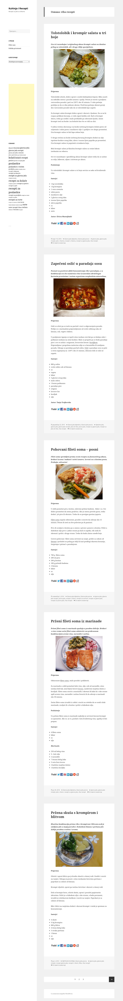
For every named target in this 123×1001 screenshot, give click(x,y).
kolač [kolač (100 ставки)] (24, 155)
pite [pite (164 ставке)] (24, 160)
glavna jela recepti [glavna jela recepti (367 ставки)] (16, 150)
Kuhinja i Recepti (18, 8)
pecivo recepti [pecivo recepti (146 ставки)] (18, 160)
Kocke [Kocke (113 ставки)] (21, 155)
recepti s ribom (71, 598)
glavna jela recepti (64, 427)
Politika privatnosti (15, 48)
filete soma (64, 680)
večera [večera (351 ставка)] (24, 207)
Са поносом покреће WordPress (62, 994)
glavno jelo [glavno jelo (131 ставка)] (12, 153)
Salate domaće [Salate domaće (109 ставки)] (12, 205)
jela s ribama (60, 241)
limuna (53, 541)
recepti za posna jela (57, 600)
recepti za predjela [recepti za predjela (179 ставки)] (15, 195)
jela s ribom (60, 792)
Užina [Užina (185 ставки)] (20, 207)
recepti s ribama (70, 241)
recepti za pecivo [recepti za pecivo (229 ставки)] (23, 183)
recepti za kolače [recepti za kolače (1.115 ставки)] (18, 180)
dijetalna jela (99, 425)
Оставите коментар (59, 243)
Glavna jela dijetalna (70, 239)
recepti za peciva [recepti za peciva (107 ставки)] (13, 183)
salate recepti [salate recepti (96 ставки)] (19, 205)
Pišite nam (12, 45)
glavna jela (95, 239)
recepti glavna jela (62, 963)
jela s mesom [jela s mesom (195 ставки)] (19, 153)
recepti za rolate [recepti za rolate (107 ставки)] (25, 195)
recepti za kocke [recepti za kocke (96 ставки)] (12, 178)
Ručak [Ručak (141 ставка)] (22, 202)
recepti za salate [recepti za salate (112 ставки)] (13, 197)
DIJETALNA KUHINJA (68, 961)
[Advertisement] (21, 109)
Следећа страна (111, 979)
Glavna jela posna (83, 239)
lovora (80, 689)
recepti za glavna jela (83, 241)
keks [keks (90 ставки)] (18, 155)
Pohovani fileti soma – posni (74, 449)
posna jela (82, 427)
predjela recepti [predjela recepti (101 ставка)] (18, 169)
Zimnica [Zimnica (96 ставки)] (11, 209)
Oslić (86, 348)
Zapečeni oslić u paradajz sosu (76, 263)
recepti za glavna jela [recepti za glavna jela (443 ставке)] (18, 175)
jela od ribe (74, 427)
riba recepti (94, 241)
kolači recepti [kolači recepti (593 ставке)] (21, 157)
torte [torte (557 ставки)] (25, 204)
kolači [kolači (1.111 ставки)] (12, 157)
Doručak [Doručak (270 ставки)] (17, 148)
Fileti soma (55, 520)
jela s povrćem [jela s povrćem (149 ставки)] (13, 155)
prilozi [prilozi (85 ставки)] (23, 169)
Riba (80, 963)
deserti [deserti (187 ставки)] (11, 148)
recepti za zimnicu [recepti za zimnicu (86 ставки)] (13, 202)
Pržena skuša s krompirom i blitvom (74, 814)
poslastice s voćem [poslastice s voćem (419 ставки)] (16, 167)
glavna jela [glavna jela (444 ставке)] (24, 148)
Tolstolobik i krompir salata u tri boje (78, 35)
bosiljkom (93, 342)
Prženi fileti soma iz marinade (76, 621)
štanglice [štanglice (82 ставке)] (21, 209)
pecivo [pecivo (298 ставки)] (11, 160)
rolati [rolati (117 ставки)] (18, 202)
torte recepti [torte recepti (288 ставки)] (13, 207)
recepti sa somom (82, 598)
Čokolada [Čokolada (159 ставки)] (16, 209)
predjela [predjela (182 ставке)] (11, 169)
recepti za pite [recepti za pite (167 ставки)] (13, 186)
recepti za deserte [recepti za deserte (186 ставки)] (14, 173)
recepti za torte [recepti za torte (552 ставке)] (15, 199)
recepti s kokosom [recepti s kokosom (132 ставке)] (14, 171)
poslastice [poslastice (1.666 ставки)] (14, 163)
